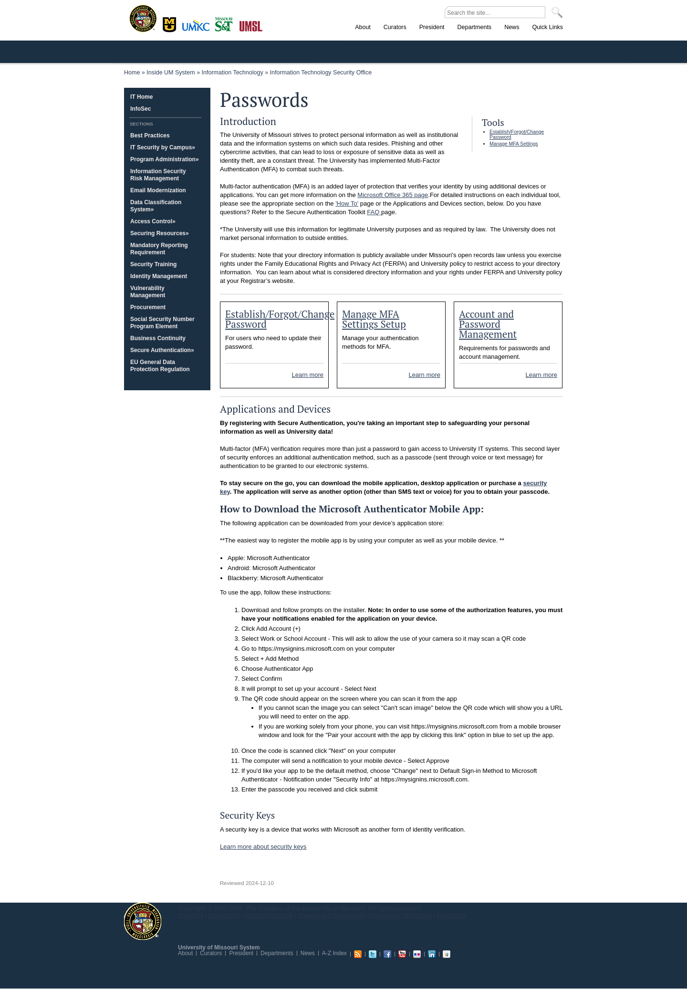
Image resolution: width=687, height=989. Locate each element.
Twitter (372, 954)
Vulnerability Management (147, 292)
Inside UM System (170, 72)
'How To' (346, 203)
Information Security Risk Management (158, 175)
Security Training (153, 264)
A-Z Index (334, 953)
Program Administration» (164, 159)
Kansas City (198, 28)
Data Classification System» (155, 206)
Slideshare (446, 954)
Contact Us (451, 915)
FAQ (374, 212)
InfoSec (140, 108)
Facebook (387, 954)
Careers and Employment (332, 915)
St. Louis (251, 25)
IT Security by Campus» (162, 147)
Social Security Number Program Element (162, 323)
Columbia (170, 23)
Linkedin (432, 954)
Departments (276, 953)
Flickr (417, 954)
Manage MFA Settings (513, 143)
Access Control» (153, 221)
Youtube (402, 954)
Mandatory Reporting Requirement (159, 249)
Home (132, 72)
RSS (358, 954)
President (241, 953)
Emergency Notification (401, 915)
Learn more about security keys (263, 846)
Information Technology (232, 72)
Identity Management (158, 276)
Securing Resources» (159, 233)
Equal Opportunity (269, 915)
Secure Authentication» (162, 350)
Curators (211, 953)
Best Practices (150, 135)
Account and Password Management (488, 324)
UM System (142, 921)
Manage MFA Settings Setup (374, 319)
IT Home (141, 97)
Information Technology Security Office (321, 72)
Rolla (226, 23)
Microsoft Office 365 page (392, 194)
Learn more (307, 374)
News (308, 953)
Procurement (148, 307)
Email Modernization (158, 190)
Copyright (191, 915)
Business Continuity (158, 338)
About (185, 953)
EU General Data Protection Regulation (160, 366)
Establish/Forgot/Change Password (279, 319)
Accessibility (224, 915)
